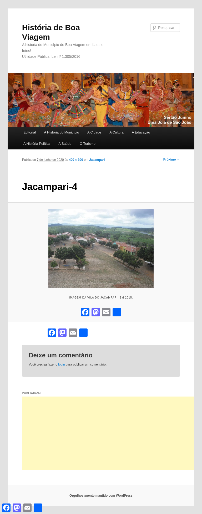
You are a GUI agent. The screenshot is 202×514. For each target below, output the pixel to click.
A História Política (36, 144)
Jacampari (97, 160)
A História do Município (61, 132)
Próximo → (171, 159)
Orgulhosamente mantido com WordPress (101, 495)
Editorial (29, 132)
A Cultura (116, 132)
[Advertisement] (112, 433)
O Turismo (87, 144)
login (61, 364)
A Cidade (94, 132)
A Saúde (64, 144)
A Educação (141, 132)
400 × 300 (76, 160)
